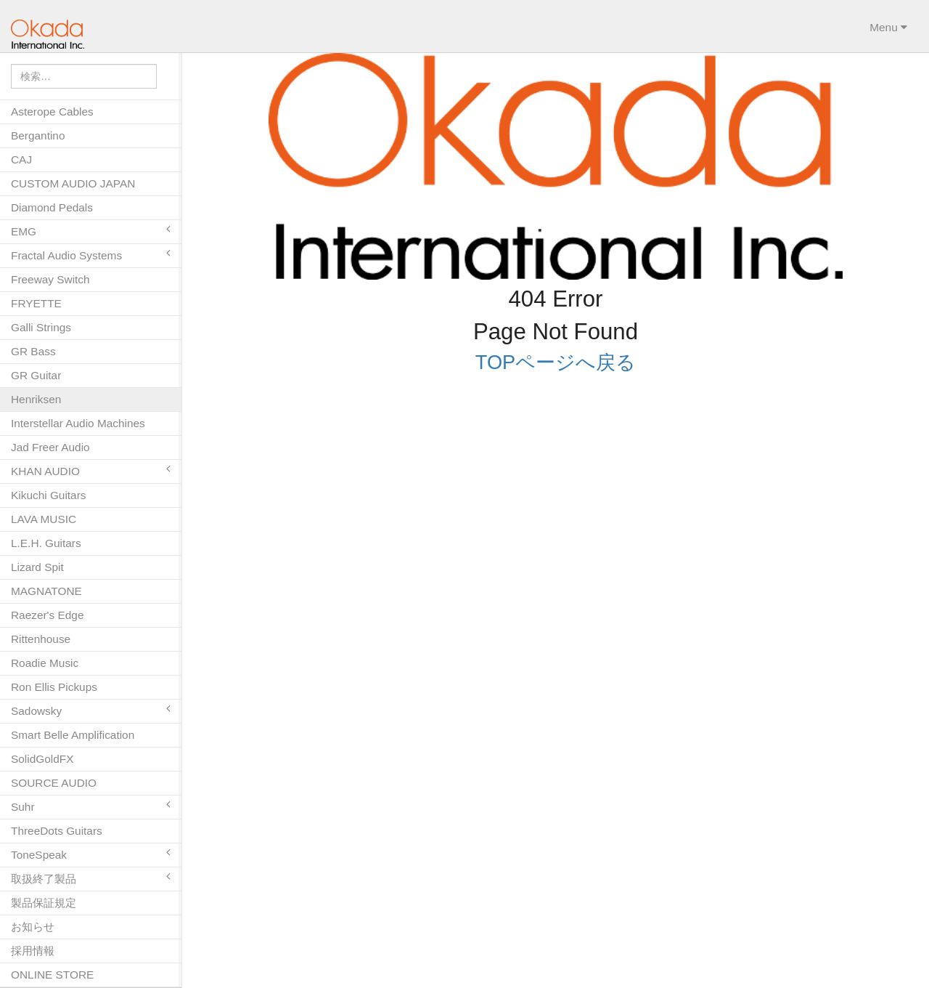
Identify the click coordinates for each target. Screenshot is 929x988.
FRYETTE (36, 303)
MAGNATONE (46, 591)
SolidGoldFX (42, 759)
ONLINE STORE (52, 974)
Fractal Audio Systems (91, 255)
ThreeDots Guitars (56, 831)
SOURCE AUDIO (54, 783)
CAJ (21, 159)
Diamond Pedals (52, 207)
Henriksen (36, 399)
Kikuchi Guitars (48, 495)
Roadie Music (44, 663)
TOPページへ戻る (555, 359)
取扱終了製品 (91, 878)
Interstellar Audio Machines (78, 423)
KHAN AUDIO (91, 470)
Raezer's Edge (47, 615)
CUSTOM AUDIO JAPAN (73, 183)
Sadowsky (91, 710)
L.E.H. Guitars (46, 543)
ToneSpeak (91, 854)
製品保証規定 (43, 902)
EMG (91, 231)
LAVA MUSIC (43, 519)
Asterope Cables (52, 111)
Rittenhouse (40, 639)
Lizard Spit (37, 567)
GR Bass (33, 351)
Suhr (91, 806)
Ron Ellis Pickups (54, 687)
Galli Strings (41, 327)
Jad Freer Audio (50, 447)
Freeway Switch (50, 279)
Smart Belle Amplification (72, 735)
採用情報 (32, 950)
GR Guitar (36, 375)
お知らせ (32, 926)
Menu (888, 27)
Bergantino (38, 135)
